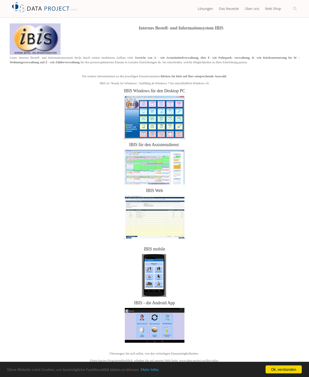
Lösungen (205, 8)
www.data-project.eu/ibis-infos (198, 360)
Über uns (252, 8)
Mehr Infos (150, 369)
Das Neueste (229, 8)
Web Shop (273, 8)
